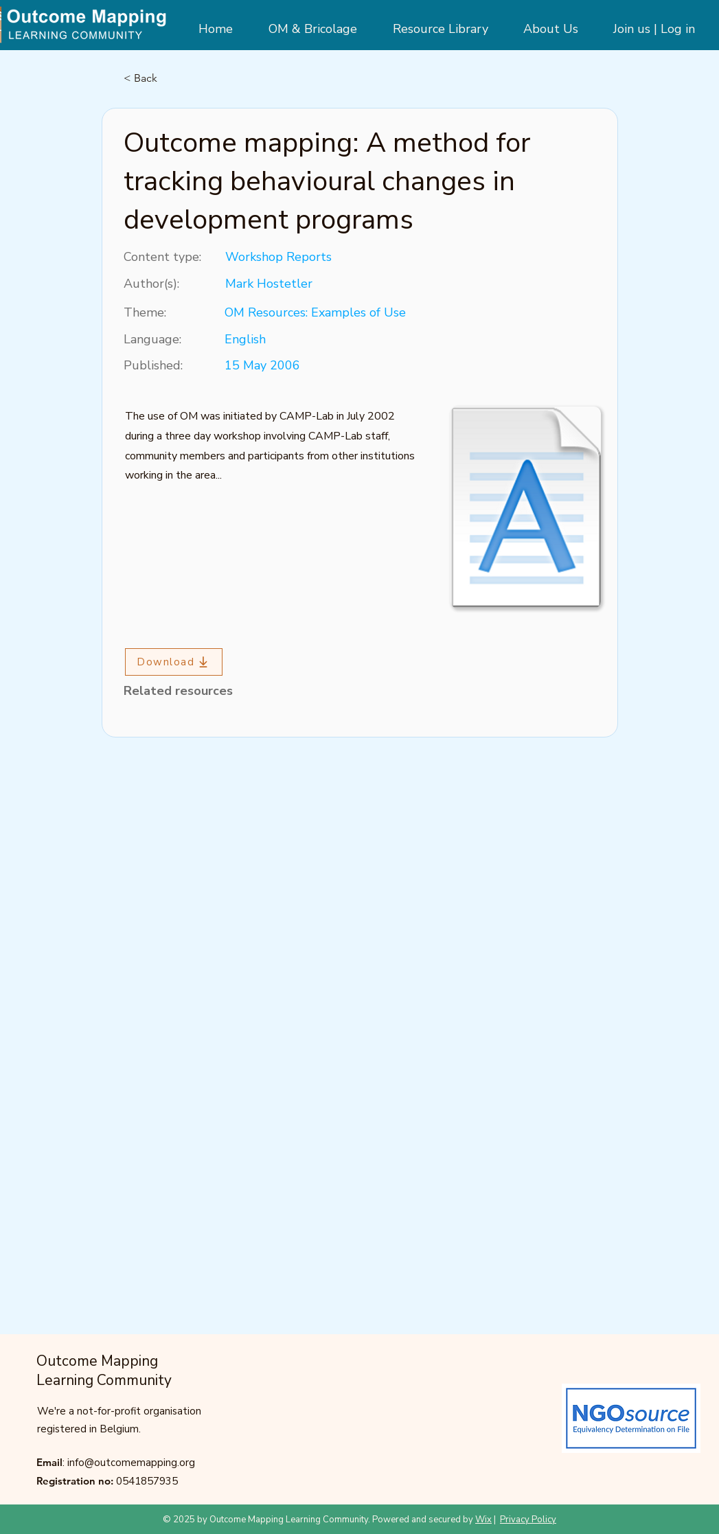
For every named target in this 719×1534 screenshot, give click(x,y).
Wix (483, 1519)
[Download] (173, 662)
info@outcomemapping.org (131, 1462)
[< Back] (169, 78)
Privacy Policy (528, 1519)
